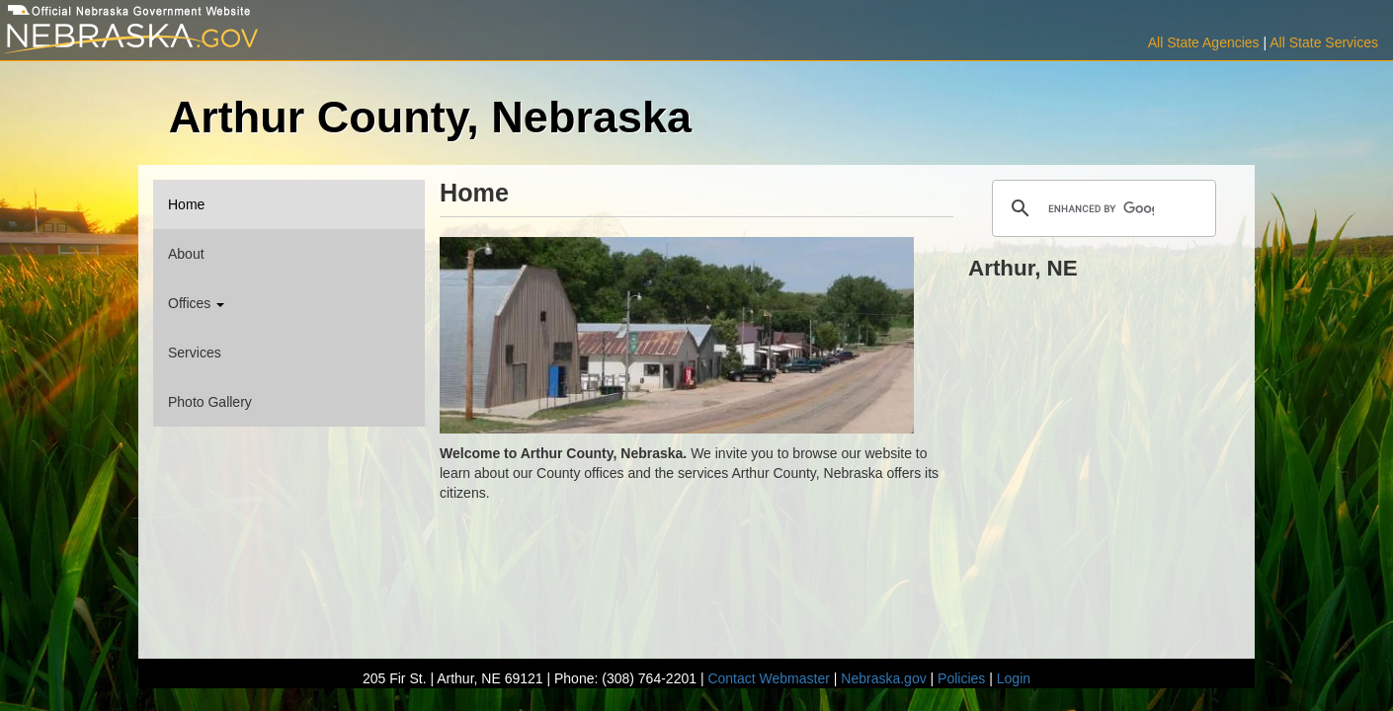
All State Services (1324, 42)
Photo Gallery (210, 402)
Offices (196, 303)
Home (186, 204)
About (186, 254)
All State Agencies (1204, 42)
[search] (1101, 208)
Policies (961, 678)
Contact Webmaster (768, 678)
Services (194, 352)
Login (1013, 678)
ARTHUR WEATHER (1104, 360)
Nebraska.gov (883, 678)
